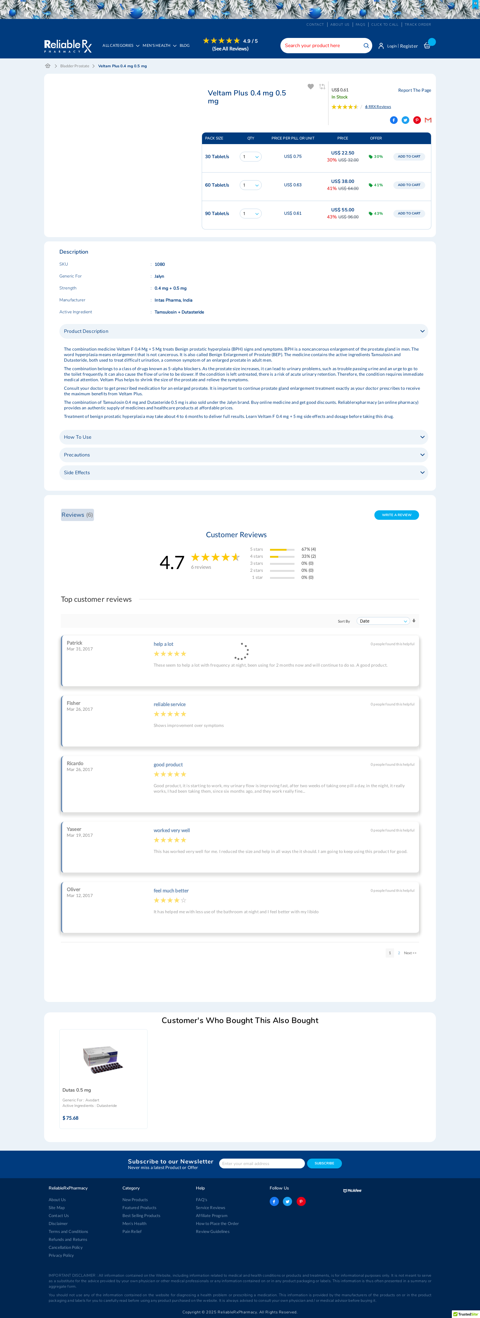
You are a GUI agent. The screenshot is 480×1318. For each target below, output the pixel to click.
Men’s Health (134, 1223)
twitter (287, 1201)
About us (340, 24)
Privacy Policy (61, 1255)
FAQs (360, 24)
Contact (315, 24)
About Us (57, 1199)
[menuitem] (159, 49)
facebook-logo (274, 1201)
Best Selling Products (141, 1215)
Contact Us (59, 1215)
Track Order (418, 24)
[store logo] (68, 44)
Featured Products (139, 1207)
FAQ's (201, 1199)
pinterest (300, 1201)
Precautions (77, 455)
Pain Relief (132, 1231)
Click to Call (384, 24)
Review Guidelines (212, 1231)
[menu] (179, 49)
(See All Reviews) (231, 48)
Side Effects (77, 473)
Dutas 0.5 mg (76, 1091)
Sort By (344, 622)
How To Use (77, 437)
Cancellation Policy (66, 1247)
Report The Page (415, 90)
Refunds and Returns (67, 1239)
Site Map (57, 1207)
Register (409, 46)
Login (391, 46)
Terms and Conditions (68, 1231)
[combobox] (324, 45)
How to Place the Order (217, 1223)
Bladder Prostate (74, 66)
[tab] (243, 332)
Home (48, 67)
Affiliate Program (211, 1215)
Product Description (86, 332)
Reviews (77, 515)
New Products (135, 1199)
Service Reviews (210, 1207)
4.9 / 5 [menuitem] (251, 41)
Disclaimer (58, 1223)
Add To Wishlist (311, 87)
